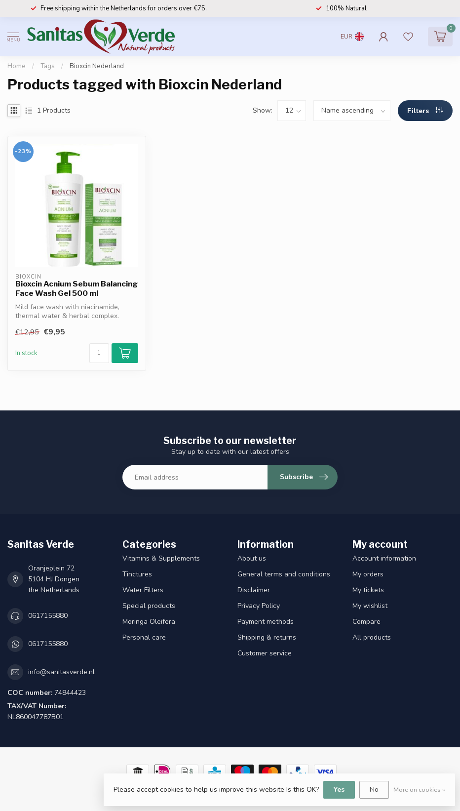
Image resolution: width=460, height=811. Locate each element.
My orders (367, 574)
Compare (366, 621)
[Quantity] (99, 353)
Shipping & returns (266, 637)
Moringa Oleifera (148, 621)
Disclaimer (253, 590)
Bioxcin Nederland (97, 66)
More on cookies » (419, 789)
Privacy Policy (258, 605)
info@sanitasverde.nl (61, 672)
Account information (384, 558)
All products (371, 637)
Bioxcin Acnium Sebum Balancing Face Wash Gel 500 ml (76, 288)
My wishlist (369, 605)
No (374, 789)
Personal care (144, 637)
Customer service (264, 653)
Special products (148, 605)
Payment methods (265, 621)
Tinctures (137, 574)
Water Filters (142, 590)
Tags (47, 66)
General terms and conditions (283, 574)
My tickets (368, 590)
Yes (339, 789)
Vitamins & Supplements (161, 558)
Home (16, 66)
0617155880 (48, 615)
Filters (425, 111)
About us (251, 558)
